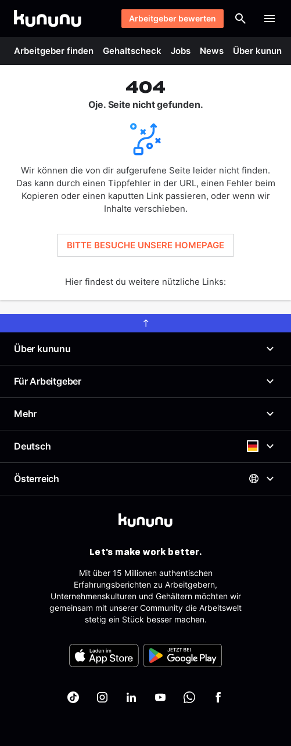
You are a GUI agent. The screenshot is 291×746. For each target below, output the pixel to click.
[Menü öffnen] (269, 18)
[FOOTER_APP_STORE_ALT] (104, 655)
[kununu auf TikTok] (73, 697)
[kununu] (145, 520)
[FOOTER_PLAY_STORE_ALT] (182, 655)
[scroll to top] (145, 323)
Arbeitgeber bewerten (172, 18)
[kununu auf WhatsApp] (189, 697)
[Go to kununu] (47, 18)
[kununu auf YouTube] (160, 697)
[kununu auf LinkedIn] (131, 697)
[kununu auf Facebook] (218, 697)
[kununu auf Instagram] (102, 697)
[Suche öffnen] (240, 18)
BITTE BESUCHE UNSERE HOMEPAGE (145, 245)
